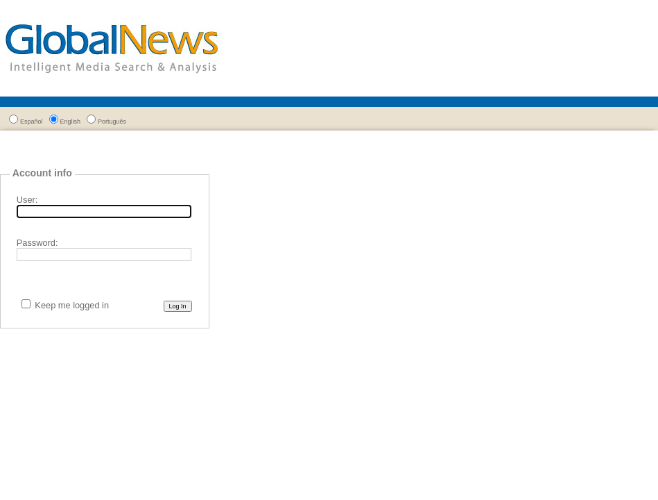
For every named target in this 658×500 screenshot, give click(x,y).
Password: (37, 243)
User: (27, 199)
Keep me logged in (72, 305)
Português (112, 121)
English (70, 121)
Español (31, 121)
